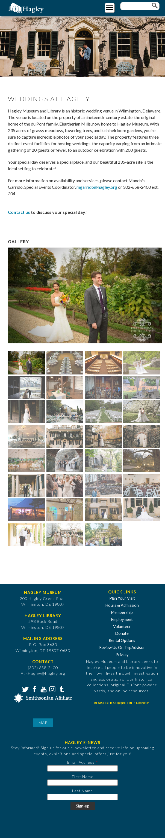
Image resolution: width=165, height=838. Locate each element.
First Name (82, 776)
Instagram (52, 689)
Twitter (25, 689)
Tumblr (61, 689)
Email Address (81, 762)
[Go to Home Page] (27, 7)
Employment (122, 619)
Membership (122, 612)
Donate (122, 633)
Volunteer (122, 626)
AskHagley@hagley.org (43, 673)
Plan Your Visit (122, 598)
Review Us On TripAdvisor (122, 647)
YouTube (43, 689)
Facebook (34, 689)
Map (43, 722)
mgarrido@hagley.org (96, 187)
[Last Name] (82, 797)
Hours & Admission (122, 605)
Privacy (122, 654)
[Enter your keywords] (140, 6)
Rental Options (122, 640)
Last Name (82, 790)
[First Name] (82, 782)
